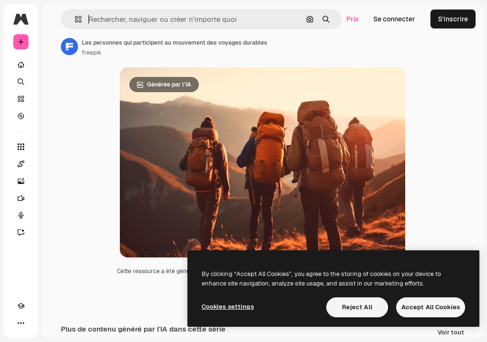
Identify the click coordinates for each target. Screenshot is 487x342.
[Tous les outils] (21, 146)
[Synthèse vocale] (21, 215)
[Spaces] (21, 163)
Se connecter (394, 19)
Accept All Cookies (430, 307)
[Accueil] (21, 64)
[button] (74, 19)
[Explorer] (21, 116)
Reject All (357, 307)
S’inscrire (453, 19)
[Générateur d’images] (21, 181)
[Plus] (21, 323)
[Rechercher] (21, 81)
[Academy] (21, 306)
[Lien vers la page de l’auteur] (69, 46)
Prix (352, 19)
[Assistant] (21, 232)
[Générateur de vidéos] (21, 198)
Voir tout (451, 332)
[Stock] (21, 98)
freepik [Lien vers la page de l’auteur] (91, 53)
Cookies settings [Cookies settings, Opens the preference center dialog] (228, 307)
